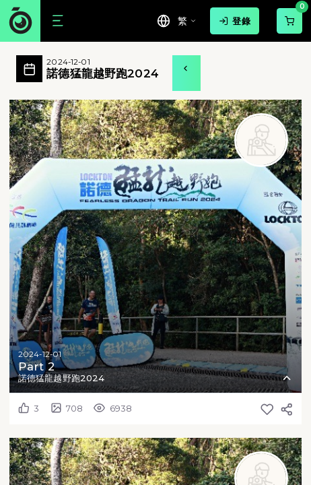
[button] (155, 246)
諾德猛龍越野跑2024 (102, 68)
